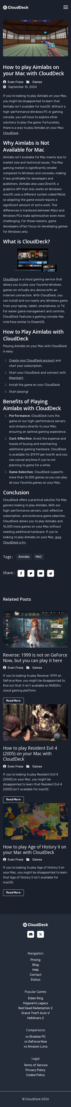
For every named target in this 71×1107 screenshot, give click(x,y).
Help (35, 970)
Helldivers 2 (35, 1018)
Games (37, 82)
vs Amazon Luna (35, 1046)
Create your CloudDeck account (32, 360)
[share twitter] (30, 573)
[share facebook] (21, 573)
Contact (35, 974)
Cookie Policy (35, 1075)
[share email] (40, 573)
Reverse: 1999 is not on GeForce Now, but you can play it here (35, 657)
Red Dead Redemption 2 (35, 1008)
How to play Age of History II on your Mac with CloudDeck (34, 849)
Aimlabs (24, 557)
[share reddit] (50, 573)
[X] (40, 934)
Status (35, 979)
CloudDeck (10, 133)
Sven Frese (13, 82)
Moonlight (16, 378)
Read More (13, 700)
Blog (35, 965)
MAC (39, 557)
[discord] (30, 934)
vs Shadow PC (35, 1036)
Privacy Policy (35, 1070)
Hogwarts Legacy (35, 1003)
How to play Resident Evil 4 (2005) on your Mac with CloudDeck (30, 753)
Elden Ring (35, 998)
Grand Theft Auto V (35, 1013)
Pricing (35, 960)
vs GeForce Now (35, 1041)
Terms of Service (36, 1065)
